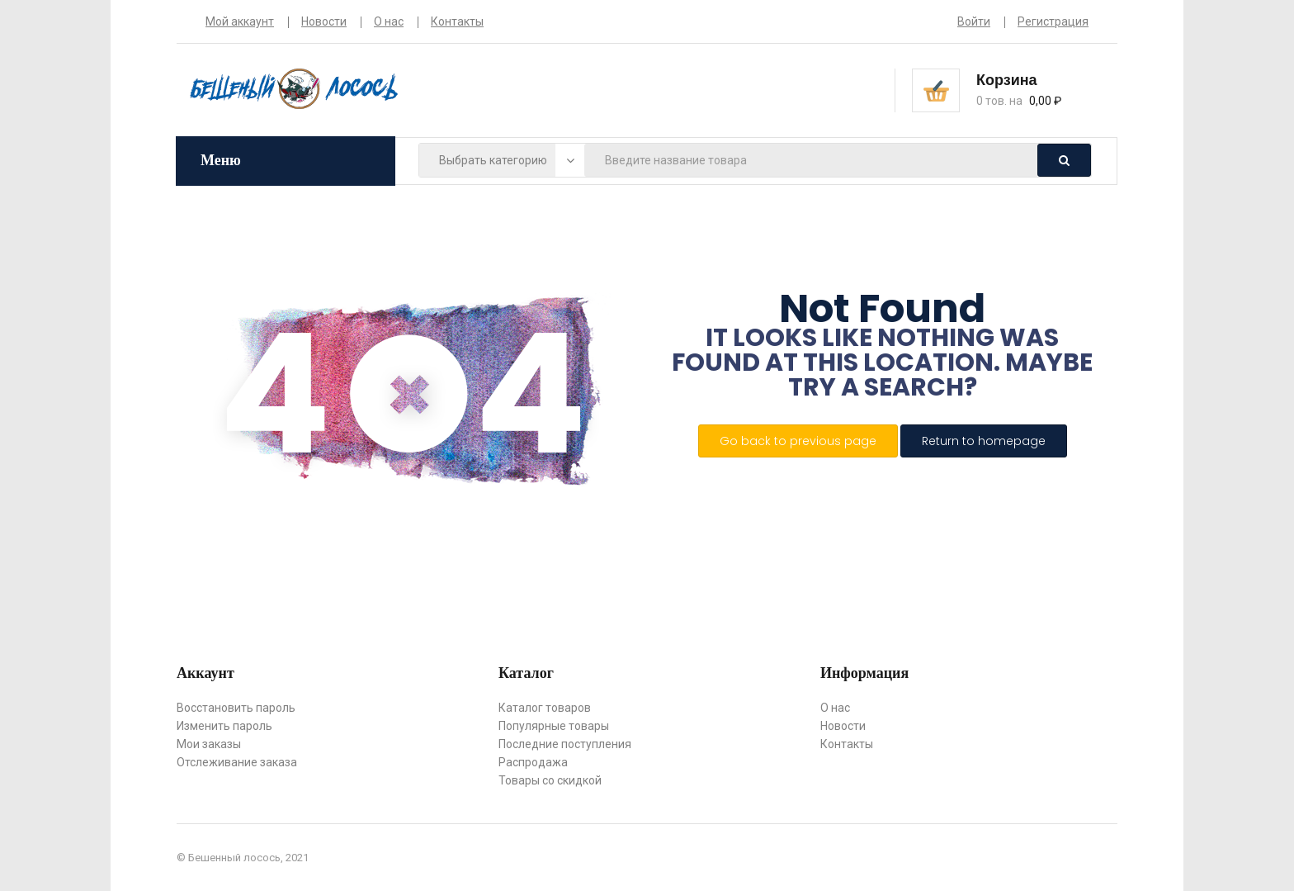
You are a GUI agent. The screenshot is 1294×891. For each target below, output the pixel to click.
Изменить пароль (224, 725)
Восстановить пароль (236, 707)
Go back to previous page (798, 441)
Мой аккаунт (239, 21)
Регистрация (1053, 21)
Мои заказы (209, 744)
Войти (973, 21)
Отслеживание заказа (237, 762)
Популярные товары (553, 725)
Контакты (457, 21)
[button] (1032, 89)
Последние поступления (564, 744)
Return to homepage (984, 441)
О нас (389, 21)
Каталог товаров (544, 707)
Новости (324, 21)
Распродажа (533, 762)
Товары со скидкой (550, 780)
